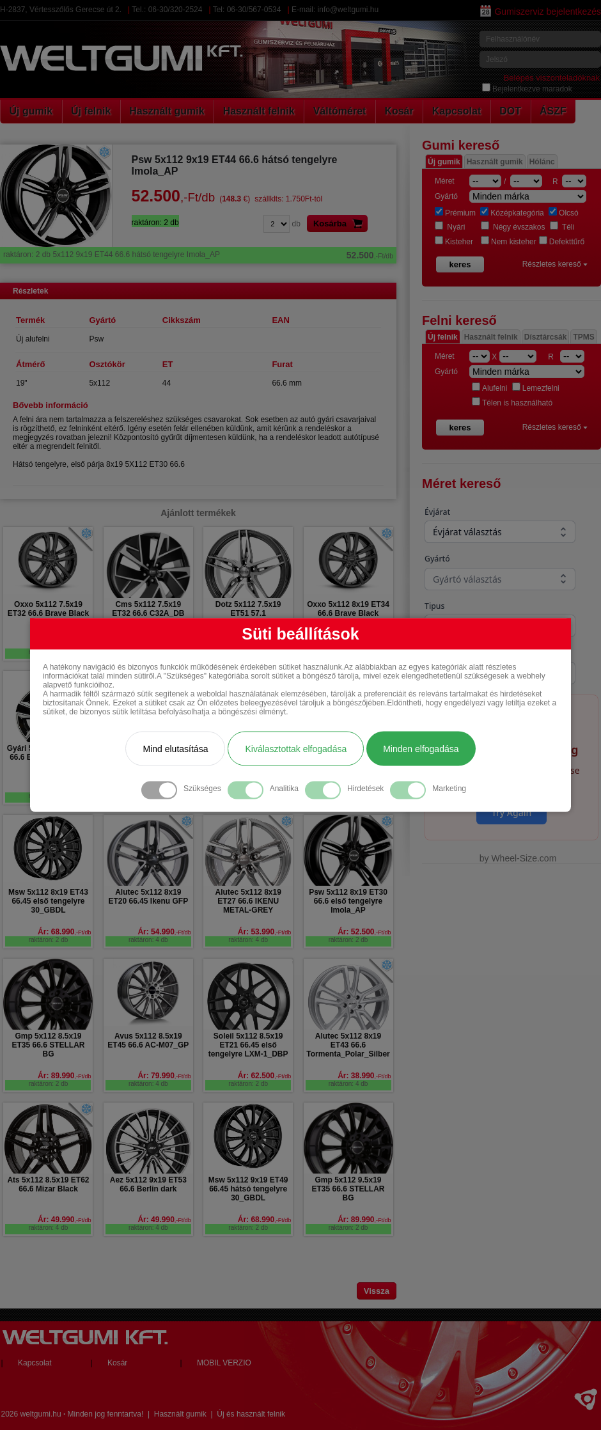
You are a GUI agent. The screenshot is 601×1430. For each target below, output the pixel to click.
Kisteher (454, 241)
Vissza (376, 1291)
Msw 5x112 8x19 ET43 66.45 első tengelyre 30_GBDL (48, 901)
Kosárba (340, 223)
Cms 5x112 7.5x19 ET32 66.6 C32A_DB (148, 609)
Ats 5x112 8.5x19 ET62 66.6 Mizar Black (48, 1184)
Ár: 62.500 (264, 1075)
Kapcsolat (456, 111)
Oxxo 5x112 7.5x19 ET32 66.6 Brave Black (48, 609)
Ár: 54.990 (164, 931)
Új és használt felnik (251, 1414)
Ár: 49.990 (64, 1219)
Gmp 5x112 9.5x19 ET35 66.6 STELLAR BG (347, 1188)
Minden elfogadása (420, 748)
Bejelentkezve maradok (527, 88)
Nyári (450, 227)
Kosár (398, 111)
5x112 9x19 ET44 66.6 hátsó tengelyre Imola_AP (198, 254)
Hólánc (542, 161)
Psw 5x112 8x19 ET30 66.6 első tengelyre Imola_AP (348, 901)
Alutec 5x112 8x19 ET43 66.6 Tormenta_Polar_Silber (348, 1045)
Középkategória (511, 212)
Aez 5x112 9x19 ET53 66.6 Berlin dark (148, 1184)
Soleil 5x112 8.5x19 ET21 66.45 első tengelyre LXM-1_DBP (248, 1045)
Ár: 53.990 (264, 931)
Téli (562, 227)
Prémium (455, 212)
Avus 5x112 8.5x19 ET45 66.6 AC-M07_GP (148, 1040)
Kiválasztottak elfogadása (296, 748)
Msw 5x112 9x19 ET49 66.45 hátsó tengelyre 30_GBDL (248, 1188)
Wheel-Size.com (523, 858)
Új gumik (31, 111)
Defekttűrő (561, 241)
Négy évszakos (513, 227)
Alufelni (489, 388)
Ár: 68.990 (64, 931)
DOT (510, 111)
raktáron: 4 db (148, 939)
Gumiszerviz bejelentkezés (540, 11)
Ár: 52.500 (364, 931)
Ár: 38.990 (364, 1075)
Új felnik (91, 111)
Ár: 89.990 (64, 1075)
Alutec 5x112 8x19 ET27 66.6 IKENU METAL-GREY (248, 901)
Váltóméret (339, 111)
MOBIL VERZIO (224, 1362)
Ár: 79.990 (164, 1075)
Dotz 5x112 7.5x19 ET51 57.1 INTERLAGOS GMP (248, 613)
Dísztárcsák (545, 337)
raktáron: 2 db (48, 939)
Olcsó (564, 212)
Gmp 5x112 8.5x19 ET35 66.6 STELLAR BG (48, 1045)
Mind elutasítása (175, 748)
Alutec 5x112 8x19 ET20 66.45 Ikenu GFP (148, 897)
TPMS (583, 337)
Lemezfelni (535, 388)
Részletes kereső (555, 264)
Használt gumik (166, 111)
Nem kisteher (508, 241)
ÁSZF (553, 111)
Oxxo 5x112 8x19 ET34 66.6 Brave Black (348, 609)
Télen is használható (512, 402)
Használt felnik (259, 111)
